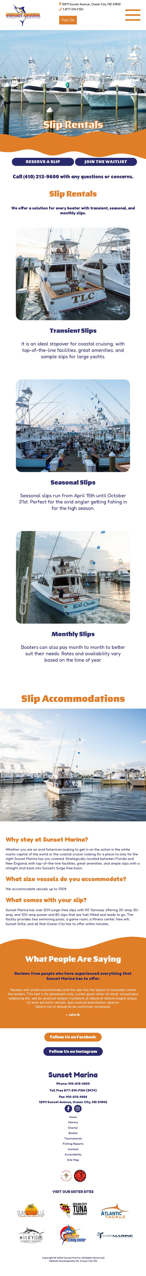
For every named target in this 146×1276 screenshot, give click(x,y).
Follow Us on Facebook (73, 1037)
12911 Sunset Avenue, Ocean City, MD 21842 (91, 4)
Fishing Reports (73, 1143)
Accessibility (73, 1154)
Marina (73, 1122)
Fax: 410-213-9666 (73, 1097)
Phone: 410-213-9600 (73, 1084)
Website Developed (60, 1260)
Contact (73, 1149)
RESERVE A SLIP (43, 161)
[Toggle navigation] (132, 15)
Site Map (73, 1160)
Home (73, 1117)
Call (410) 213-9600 (36, 176)
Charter (73, 1127)
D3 (77, 1260)
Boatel (73, 1133)
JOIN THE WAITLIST (106, 161)
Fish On (68, 20)
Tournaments (73, 1138)
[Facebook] (68, 1108)
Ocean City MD (88, 1260)
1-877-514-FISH (73, 9)
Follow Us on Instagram (73, 1051)
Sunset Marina (72, 1257)
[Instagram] (78, 1108)
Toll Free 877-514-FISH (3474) (73, 1090)
